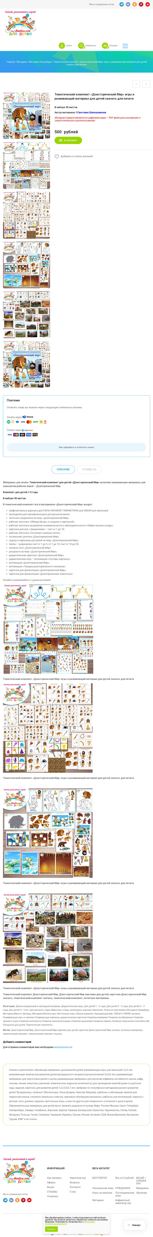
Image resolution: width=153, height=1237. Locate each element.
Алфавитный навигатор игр (123, 1180)
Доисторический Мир (22, 1008)
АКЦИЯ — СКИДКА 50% (141, 1159)
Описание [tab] (63, 448)
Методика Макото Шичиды (17, 992)
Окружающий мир (103, 992)
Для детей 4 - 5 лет (19, 988)
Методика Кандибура (40, 40)
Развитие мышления (81, 999)
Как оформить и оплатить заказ (76, 426)
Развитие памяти (102, 999)
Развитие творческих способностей (130, 999)
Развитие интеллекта (30, 999)
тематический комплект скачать (45, 1012)
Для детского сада (40, 988)
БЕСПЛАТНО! (99, 1156)
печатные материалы (132, 1008)
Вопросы (75, 1160)
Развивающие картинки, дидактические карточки (60, 996)
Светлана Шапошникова (91, 91)
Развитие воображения (120, 996)
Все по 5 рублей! (124, 1156)
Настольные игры (66, 992)
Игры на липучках (102, 1171)
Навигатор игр (78, 1156)
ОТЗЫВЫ (52, 1170)
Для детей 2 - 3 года (117, 985)
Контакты (75, 1165)
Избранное (111, 18)
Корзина (135, 18)
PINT (141, 4)
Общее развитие (84, 992)
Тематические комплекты (39, 1003)
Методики (22, 40)
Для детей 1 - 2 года (94, 985)
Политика (52, 1174)
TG (121, 4)
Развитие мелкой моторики (56, 999)
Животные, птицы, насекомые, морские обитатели (77, 988)
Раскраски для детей (14, 1003)
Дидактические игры (72, 985)
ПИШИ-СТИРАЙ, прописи (127, 992)
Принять (51, 1229)
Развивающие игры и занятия (18, 996)
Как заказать (54, 1156)
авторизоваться (63, 1025)
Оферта (51, 1160)
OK (134, 4)
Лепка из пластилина (115, 988)
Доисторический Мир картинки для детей (56, 1008)
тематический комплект (15, 1012)
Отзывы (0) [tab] (89, 448)
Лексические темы (103, 1166)
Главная (10, 40)
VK (128, 4)
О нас (73, 1170)
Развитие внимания (97, 996)
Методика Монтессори (44, 992)
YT (148, 4)
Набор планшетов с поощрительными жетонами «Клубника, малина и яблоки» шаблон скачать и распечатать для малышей (136, 62)
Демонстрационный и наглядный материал (38, 985)
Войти (89, 18)
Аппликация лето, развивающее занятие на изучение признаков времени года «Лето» (146, 62)
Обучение (141, 1171)
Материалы (142, 1166)
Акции (50, 1165)
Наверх (136, 1225)
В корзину (70, 119)
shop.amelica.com (95, 1199)
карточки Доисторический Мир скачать (99, 1008)
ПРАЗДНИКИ (122, 1166)
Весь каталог (101, 1146)
